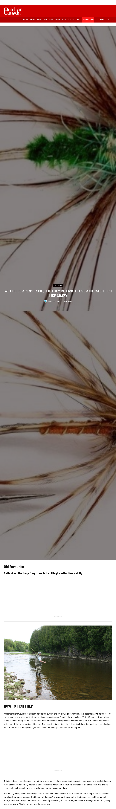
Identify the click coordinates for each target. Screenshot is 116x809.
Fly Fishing (58, 285)
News (51, 19)
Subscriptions (88, 19)
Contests (71, 19)
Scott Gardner (54, 301)
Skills (39, 19)
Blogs (64, 19)
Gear (45, 19)
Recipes (57, 19)
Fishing (25, 19)
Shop (79, 19)
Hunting (32, 19)
